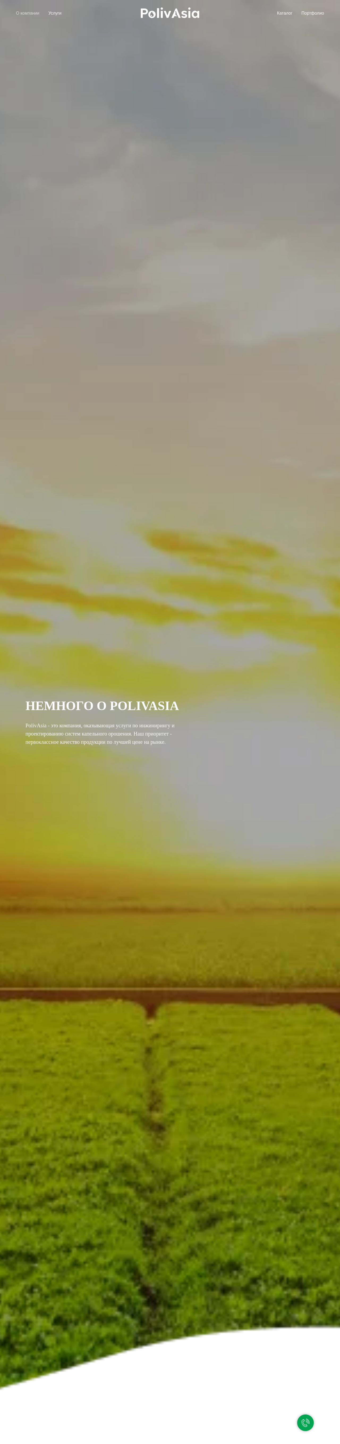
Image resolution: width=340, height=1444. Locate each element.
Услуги (54, 13)
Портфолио (312, 13)
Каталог (284, 13)
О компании (27, 13)
